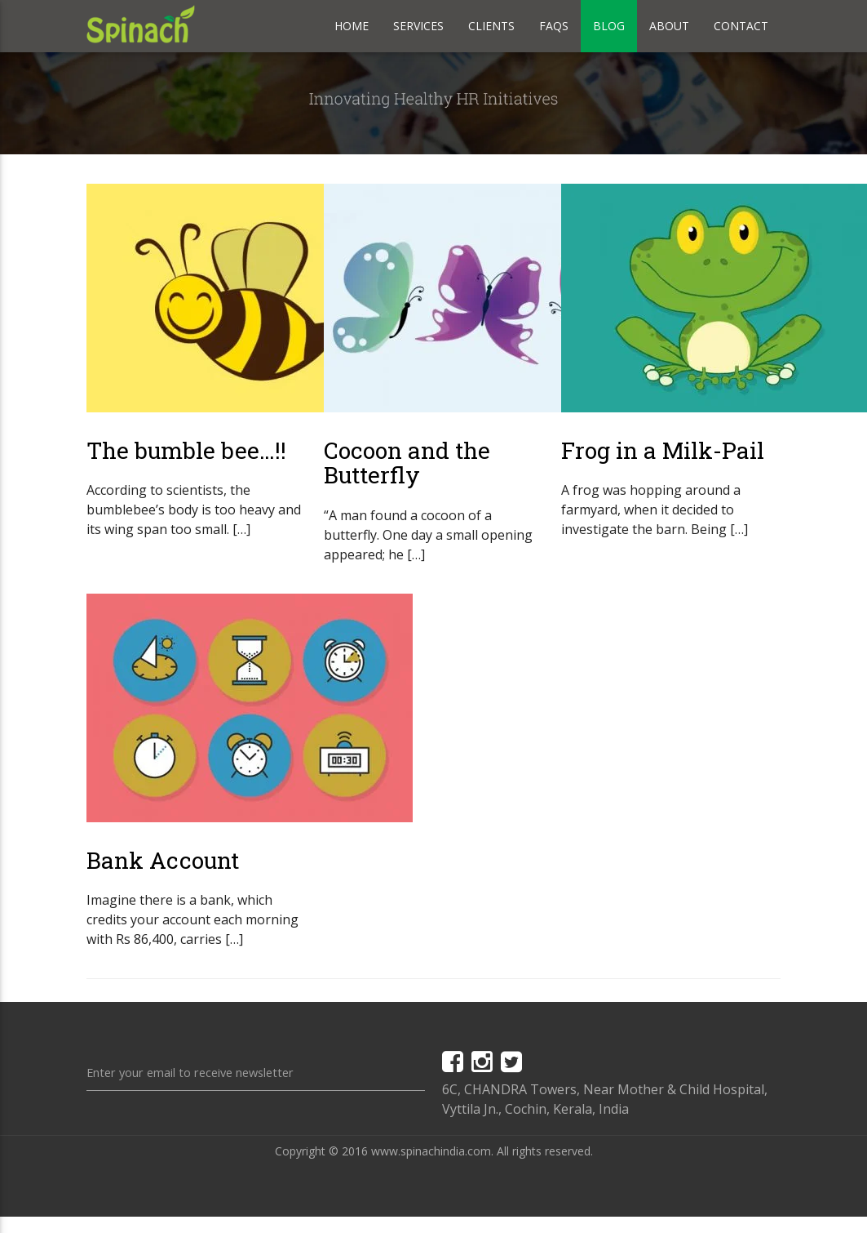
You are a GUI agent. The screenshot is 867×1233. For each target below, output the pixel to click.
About (669, 25)
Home (351, 25)
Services (418, 25)
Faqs (553, 25)
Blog (609, 25)
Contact (741, 25)
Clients (491, 25)
